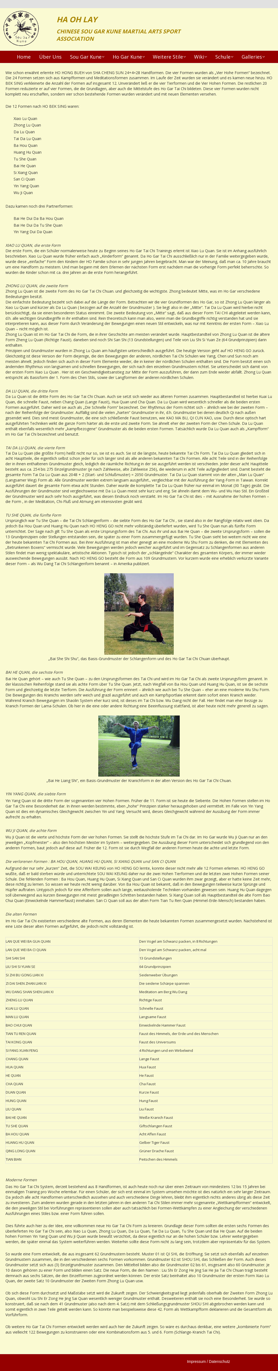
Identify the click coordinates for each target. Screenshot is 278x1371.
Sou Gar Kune (86, 56)
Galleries (252, 56)
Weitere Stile (168, 56)
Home (24, 56)
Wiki (199, 56)
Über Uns (50, 56)
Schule (222, 56)
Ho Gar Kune (127, 56)
